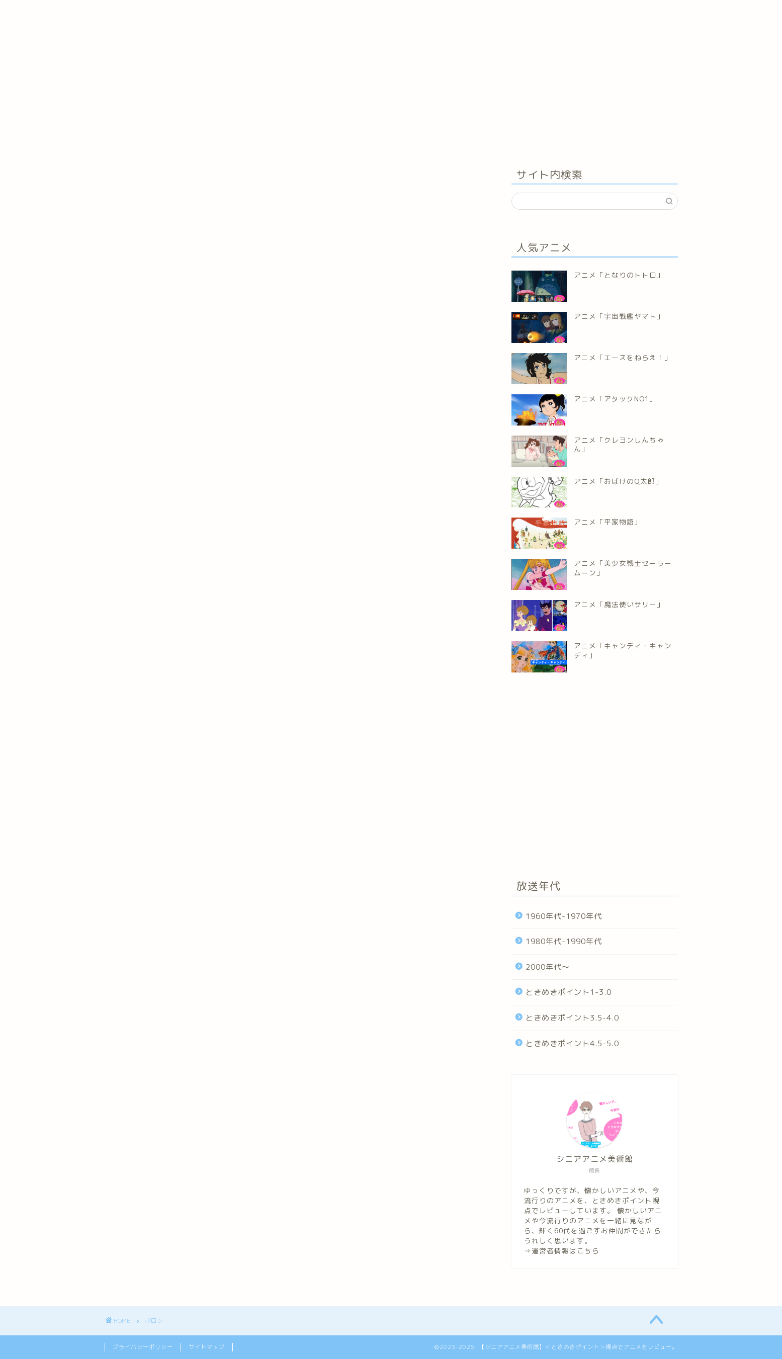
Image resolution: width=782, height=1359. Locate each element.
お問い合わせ (381, 14)
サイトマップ (207, 1347)
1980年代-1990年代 (564, 941)
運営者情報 (320, 14)
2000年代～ (548, 967)
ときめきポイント (252, 14)
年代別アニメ (181, 14)
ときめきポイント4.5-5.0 (572, 1043)
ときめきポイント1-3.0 (569, 992)
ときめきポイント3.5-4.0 (572, 1017)
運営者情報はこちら (565, 1250)
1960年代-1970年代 (564, 916)
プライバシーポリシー (143, 1347)
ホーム (127, 14)
